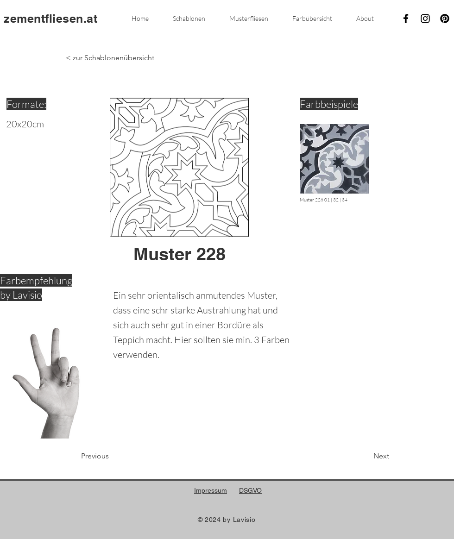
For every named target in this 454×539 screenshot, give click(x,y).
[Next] (366, 456)
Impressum (210, 490)
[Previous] (111, 456)
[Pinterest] (445, 19)
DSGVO (250, 490)
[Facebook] (406, 19)
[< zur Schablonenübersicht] (110, 58)
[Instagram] (425, 19)
